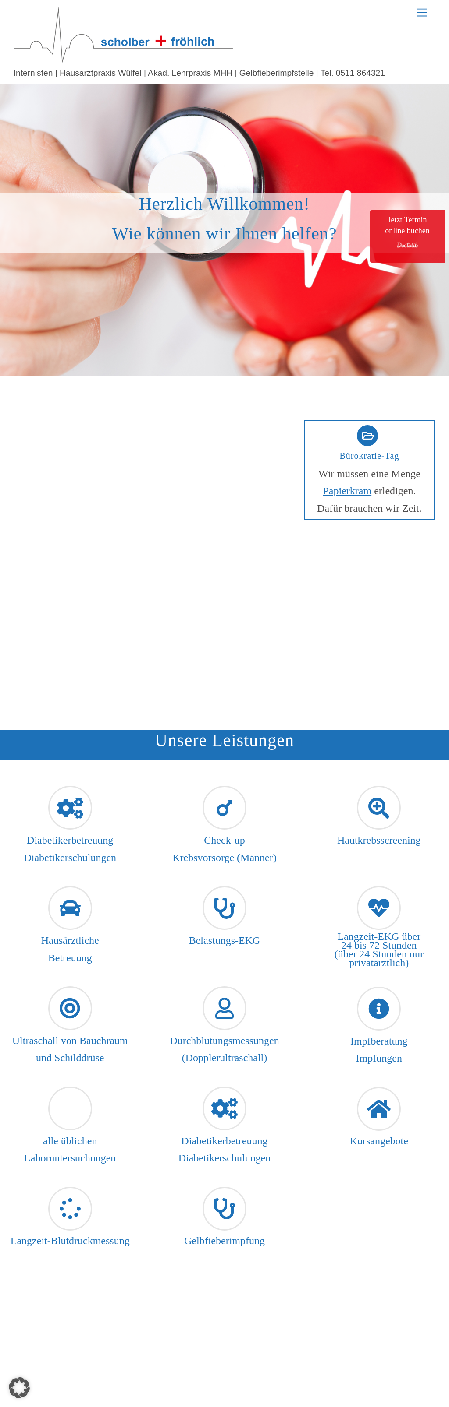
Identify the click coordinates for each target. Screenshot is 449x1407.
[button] (19, 1387)
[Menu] (422, 12)
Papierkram (347, 490)
